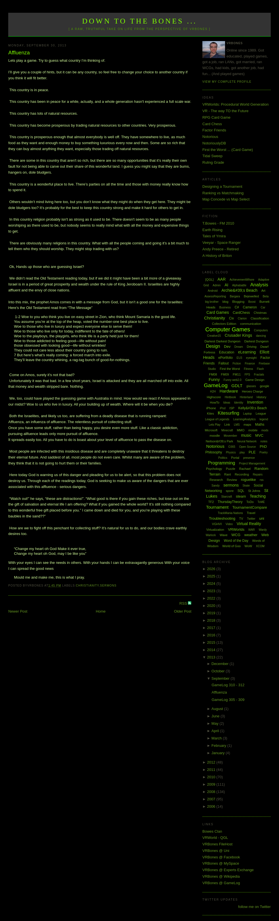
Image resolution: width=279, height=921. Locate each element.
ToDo (250, 502)
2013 (211, 657)
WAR (251, 529)
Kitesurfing (228, 413)
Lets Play (214, 424)
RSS (183, 603)
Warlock (211, 535)
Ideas (226, 402)
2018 (211, 620)
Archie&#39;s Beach (239, 290)
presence (249, 457)
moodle (215, 435)
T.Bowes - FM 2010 (218, 223)
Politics (222, 457)
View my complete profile (226, 81)
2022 (211, 598)
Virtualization (215, 529)
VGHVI (217, 524)
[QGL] (209, 279)
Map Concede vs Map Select (225, 199)
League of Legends (217, 419)
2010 (211, 777)
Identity (238, 402)
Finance (250, 363)
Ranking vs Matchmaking (223, 193)
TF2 (211, 502)
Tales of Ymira (214, 236)
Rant (227, 474)
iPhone (211, 408)
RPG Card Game (216, 117)
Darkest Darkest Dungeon (222, 341)
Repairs (258, 474)
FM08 (213, 374)
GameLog (215, 385)
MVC (259, 435)
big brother (212, 301)
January (218, 753)
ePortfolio (225, 358)
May (215, 723)
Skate (246, 485)
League (261, 413)
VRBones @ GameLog (221, 883)
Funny (214, 379)
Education (226, 352)
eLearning (247, 352)
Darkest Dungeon (256, 341)
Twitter (251, 518)
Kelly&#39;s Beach (252, 408)
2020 (211, 606)
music (246, 435)
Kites (210, 413)
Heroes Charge (252, 391)
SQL (241, 491)
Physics (231, 452)
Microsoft (211, 430)
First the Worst (230, 368)
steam (241, 496)
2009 (211, 784)
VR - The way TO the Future (225, 111)
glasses (251, 386)
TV (241, 518)
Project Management (252, 463)
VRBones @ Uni (215, 850)
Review (232, 479)
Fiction (236, 363)
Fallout (224, 363)
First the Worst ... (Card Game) (227, 150)
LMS (237, 424)
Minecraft (227, 430)
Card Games (217, 312)
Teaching (258, 496)
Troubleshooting (222, 518)
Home (101, 611)
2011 (211, 770)
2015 (211, 642)
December (220, 664)
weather (250, 535)
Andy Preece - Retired (220, 249)
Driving (251, 346)
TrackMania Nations (230, 513)
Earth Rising (212, 230)
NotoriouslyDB (214, 143)
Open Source (247, 446)
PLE (252, 452)
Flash (260, 368)
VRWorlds (236, 529)
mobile (252, 430)
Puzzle (230, 468)
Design (213, 346)
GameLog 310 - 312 (227, 685)
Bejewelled (251, 296)
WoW (248, 546)
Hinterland (246, 397)
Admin (217, 285)
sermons (108, 585)
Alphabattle (239, 285)
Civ (231, 318)
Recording (242, 474)
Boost (252, 301)
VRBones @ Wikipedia (221, 876)
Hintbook (230, 397)
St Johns (254, 491)
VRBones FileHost (217, 844)
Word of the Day (236, 541)
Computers (261, 330)
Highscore (214, 397)
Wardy (263, 529)
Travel (251, 513)
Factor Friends (214, 130)
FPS (247, 374)
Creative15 (214, 335)
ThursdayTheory (230, 502)
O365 (231, 446)
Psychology (214, 468)
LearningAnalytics (244, 419)
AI (226, 285)
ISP (231, 408)
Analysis (259, 284)
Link (227, 424)
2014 (211, 650)
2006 (211, 806)
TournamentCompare (249, 507)
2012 (211, 762)
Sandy (215, 485)
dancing (261, 335)
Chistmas (260, 312)
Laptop (247, 413)
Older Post (182, 611)
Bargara (235, 296)
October (218, 671)
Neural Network (247, 441)
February (219, 745)
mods (264, 430)
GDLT (236, 385)
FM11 (237, 374)
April (215, 731)
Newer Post (17, 611)
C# (237, 307)
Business (225, 307)
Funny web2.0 (233, 379)
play (242, 452)
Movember (230, 435)
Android (212, 290)
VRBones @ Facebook (221, 857)
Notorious (210, 137)
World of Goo (231, 546)
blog (225, 301)
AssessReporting (215, 296)
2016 (211, 635)
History (261, 397)
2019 (211, 613)
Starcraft (226, 496)
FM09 (225, 374)
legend (263, 419)
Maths (260, 425)
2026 (211, 569)
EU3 (239, 357)
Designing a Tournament (222, 186)
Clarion (242, 318)
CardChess (241, 313)
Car (263, 307)
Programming (221, 462)
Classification (260, 318)
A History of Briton (217, 255)
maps (247, 424)
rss (261, 479)
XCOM (260, 546)
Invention (255, 402)
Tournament (217, 507)
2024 (211, 583)
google (264, 386)
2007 (211, 799)
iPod (222, 408)
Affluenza (19, 53)
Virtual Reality (249, 523)
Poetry (263, 452)
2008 (211, 792)
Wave (224, 535)
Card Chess (212, 124)
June (216, 716)
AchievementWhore (242, 279)
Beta (266, 296)
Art (263, 290)
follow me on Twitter (254, 907)
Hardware (229, 391)
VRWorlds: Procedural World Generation (235, 104)
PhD (263, 446)
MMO (240, 430)
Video (229, 524)
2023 (211, 591)
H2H (213, 391)
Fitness (248, 368)
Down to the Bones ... (139, 21)
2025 (211, 576)
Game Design (254, 379)
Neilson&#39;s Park (219, 441)
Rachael (245, 468)
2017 (211, 628)
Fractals (259, 374)
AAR (221, 279)
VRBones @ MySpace (220, 863)
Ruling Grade (213, 162)
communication (250, 323)
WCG (235, 535)
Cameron (250, 307)
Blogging (238, 301)
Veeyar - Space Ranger (221, 242)
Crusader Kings (238, 335)
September (220, 678)
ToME (261, 502)
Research (216, 479)
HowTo (214, 402)
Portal (235, 457)
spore (230, 491)
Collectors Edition (224, 323)
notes (264, 441)
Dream (238, 346)
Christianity (87, 585)
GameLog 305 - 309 (227, 700)
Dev (227, 346)
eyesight (251, 357)
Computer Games (227, 329)
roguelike (248, 479)
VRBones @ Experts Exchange (228, 870)
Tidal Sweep (212, 156)
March (217, 738)
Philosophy (213, 452)
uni (261, 518)
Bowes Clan (212, 831)
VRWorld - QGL (215, 837)
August (217, 709)
